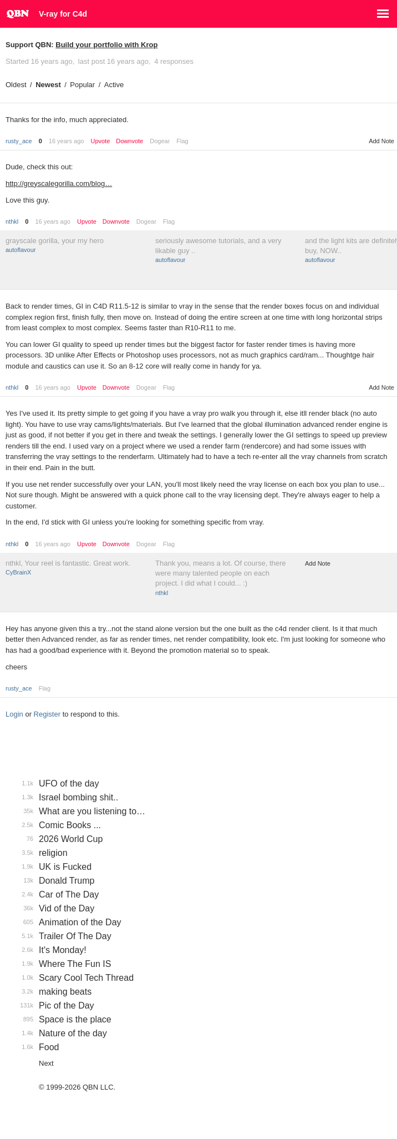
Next (46, 1063)
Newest (48, 84)
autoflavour (20, 249)
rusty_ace (19, 141)
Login (14, 714)
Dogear (160, 141)
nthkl (12, 221)
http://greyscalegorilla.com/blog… (59, 183)
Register (47, 714)
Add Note (381, 141)
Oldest (16, 84)
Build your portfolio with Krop (106, 45)
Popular (82, 84)
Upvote (100, 141)
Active (114, 84)
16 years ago (66, 141)
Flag (182, 141)
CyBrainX (18, 572)
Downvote (129, 141)
